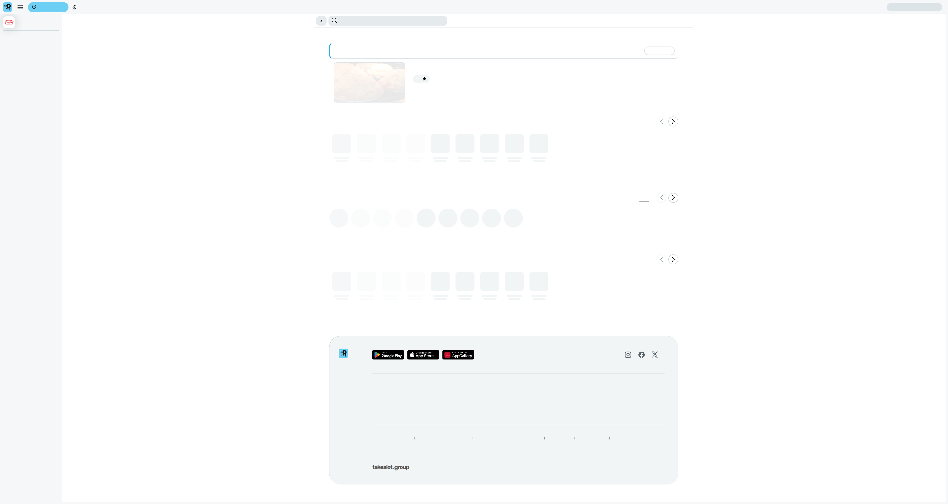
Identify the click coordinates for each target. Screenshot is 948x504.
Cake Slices (13, 125)
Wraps (9, 96)
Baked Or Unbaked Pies (22, 37)
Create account (868, 7)
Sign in (914, 7)
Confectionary (15, 154)
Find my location (86, 7)
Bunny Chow (14, 57)
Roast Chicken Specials (21, 47)
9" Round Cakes (16, 66)
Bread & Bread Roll (18, 115)
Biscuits (10, 164)
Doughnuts (12, 134)
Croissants (12, 144)
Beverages (12, 76)
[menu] (20, 7)
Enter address (47, 7)
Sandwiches (13, 86)
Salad (9, 105)
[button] (320, 21)
